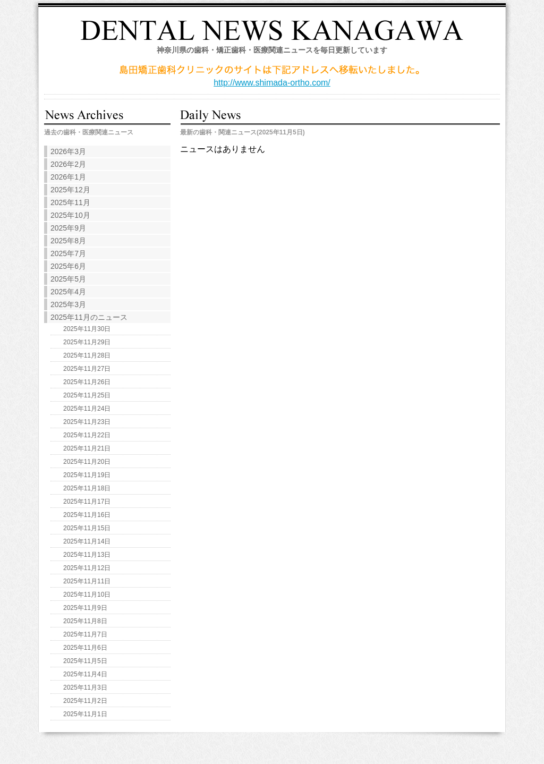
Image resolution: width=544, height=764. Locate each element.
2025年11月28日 (86, 355)
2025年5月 (68, 279)
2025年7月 (68, 253)
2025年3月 (68, 304)
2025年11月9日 (85, 608)
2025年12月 (70, 189)
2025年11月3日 (85, 687)
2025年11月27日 (86, 368)
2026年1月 (68, 177)
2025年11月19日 (86, 475)
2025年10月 (70, 215)
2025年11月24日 (86, 408)
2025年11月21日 (86, 448)
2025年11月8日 (85, 621)
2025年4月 (68, 291)
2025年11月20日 (86, 461)
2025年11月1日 (85, 714)
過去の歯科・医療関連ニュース (88, 132)
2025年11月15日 (86, 528)
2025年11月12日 (86, 568)
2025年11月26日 (86, 382)
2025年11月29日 (86, 342)
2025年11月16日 (86, 515)
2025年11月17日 (86, 501)
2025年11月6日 (85, 647)
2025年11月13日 (86, 554)
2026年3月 (68, 151)
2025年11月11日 (86, 581)
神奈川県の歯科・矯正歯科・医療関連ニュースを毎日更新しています (272, 50)
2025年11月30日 (86, 329)
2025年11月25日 (86, 395)
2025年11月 (70, 202)
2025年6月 (68, 266)
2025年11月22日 (86, 435)
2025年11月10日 (86, 594)
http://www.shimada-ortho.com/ (272, 82)
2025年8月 (68, 240)
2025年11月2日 (85, 700)
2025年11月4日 (85, 674)
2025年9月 (68, 228)
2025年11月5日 (85, 661)
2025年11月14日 (86, 541)
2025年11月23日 (86, 422)
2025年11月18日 (86, 488)
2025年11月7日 (85, 634)
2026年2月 (68, 164)
